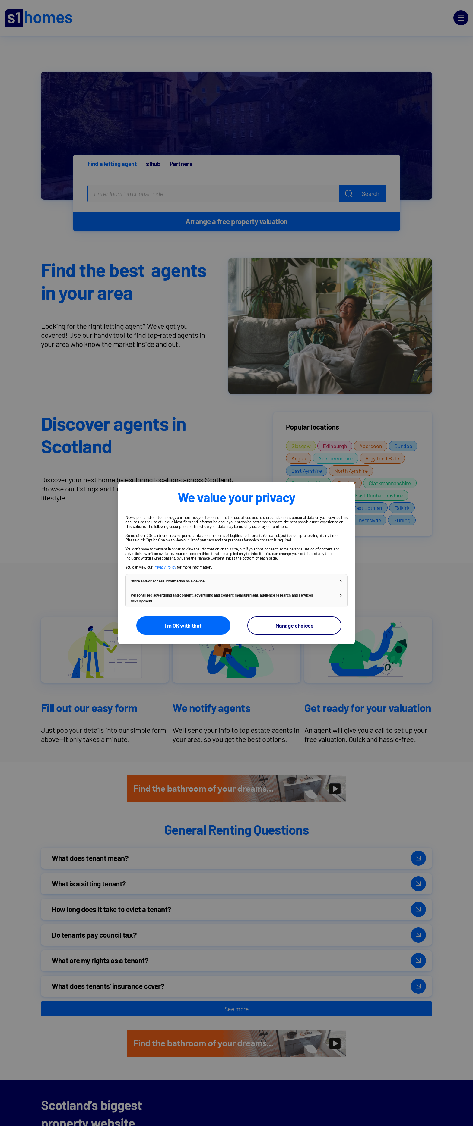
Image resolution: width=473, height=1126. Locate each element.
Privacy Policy (165, 566)
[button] (236, 581)
